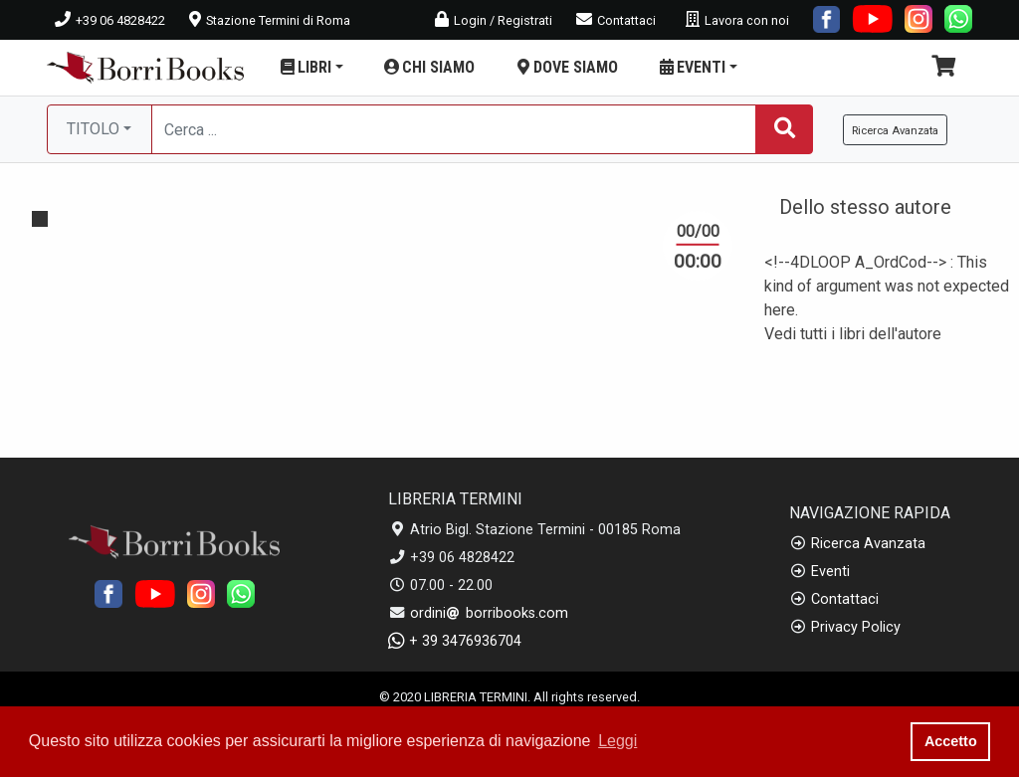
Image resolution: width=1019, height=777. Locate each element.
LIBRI (310, 67)
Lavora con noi (737, 20)
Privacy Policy (856, 627)
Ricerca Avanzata (868, 543)
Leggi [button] (617, 740)
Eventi (830, 571)
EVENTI (697, 67)
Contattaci (616, 20)
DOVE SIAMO (565, 67)
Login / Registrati (493, 20)
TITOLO (93, 128)
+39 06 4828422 (110, 20)
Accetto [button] (950, 741)
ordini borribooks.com (489, 613)
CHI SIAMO (428, 67)
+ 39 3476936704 (454, 641)
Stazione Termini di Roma (269, 20)
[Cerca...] (454, 129)
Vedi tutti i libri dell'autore (852, 333)
